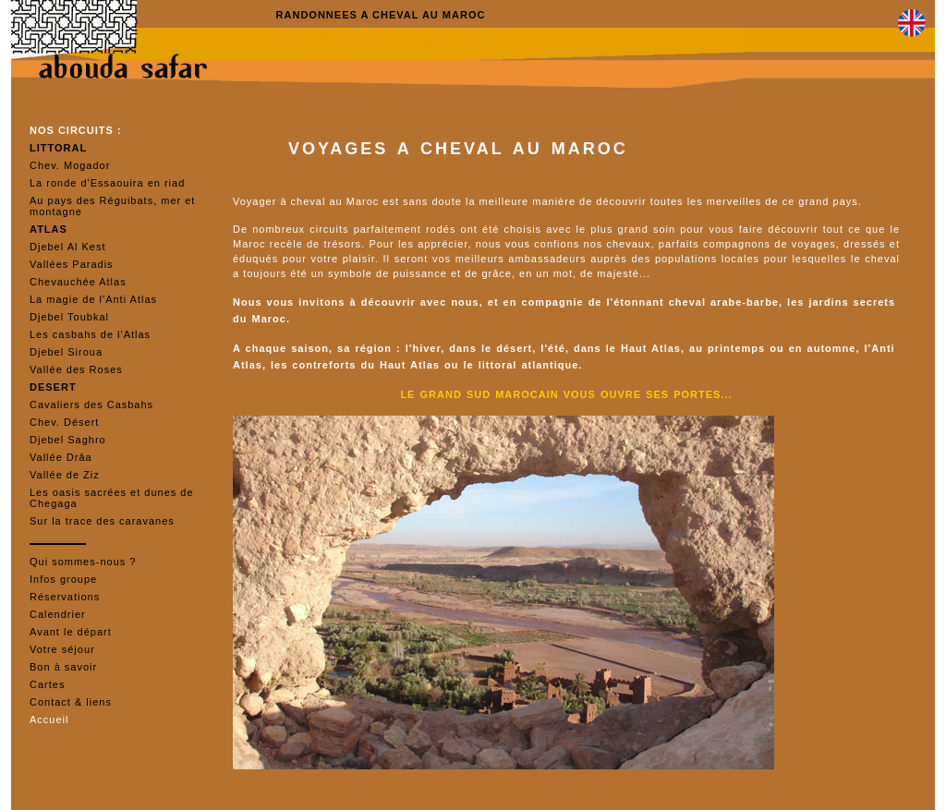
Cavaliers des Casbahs (91, 404)
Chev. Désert (64, 422)
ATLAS (48, 229)
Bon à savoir (63, 666)
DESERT (53, 387)
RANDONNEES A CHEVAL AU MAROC (381, 14)
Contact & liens (71, 701)
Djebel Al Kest (67, 246)
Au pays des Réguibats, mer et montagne (112, 206)
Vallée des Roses (76, 369)
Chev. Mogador (70, 165)
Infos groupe (63, 579)
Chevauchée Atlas (78, 281)
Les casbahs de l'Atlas (90, 334)
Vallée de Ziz (65, 474)
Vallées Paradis (72, 264)
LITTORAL (58, 147)
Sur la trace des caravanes (102, 520)
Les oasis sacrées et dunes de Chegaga (112, 498)
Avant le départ (71, 631)
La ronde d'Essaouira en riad (107, 182)
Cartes (47, 684)
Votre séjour (62, 649)
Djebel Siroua (66, 351)
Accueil (49, 719)
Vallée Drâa (61, 457)
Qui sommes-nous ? (83, 561)
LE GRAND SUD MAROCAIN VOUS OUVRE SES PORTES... (566, 394)
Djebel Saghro (68, 439)
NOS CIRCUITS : (76, 130)
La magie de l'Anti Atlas (93, 299)
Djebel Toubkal (69, 316)
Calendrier (58, 614)
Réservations (65, 596)
